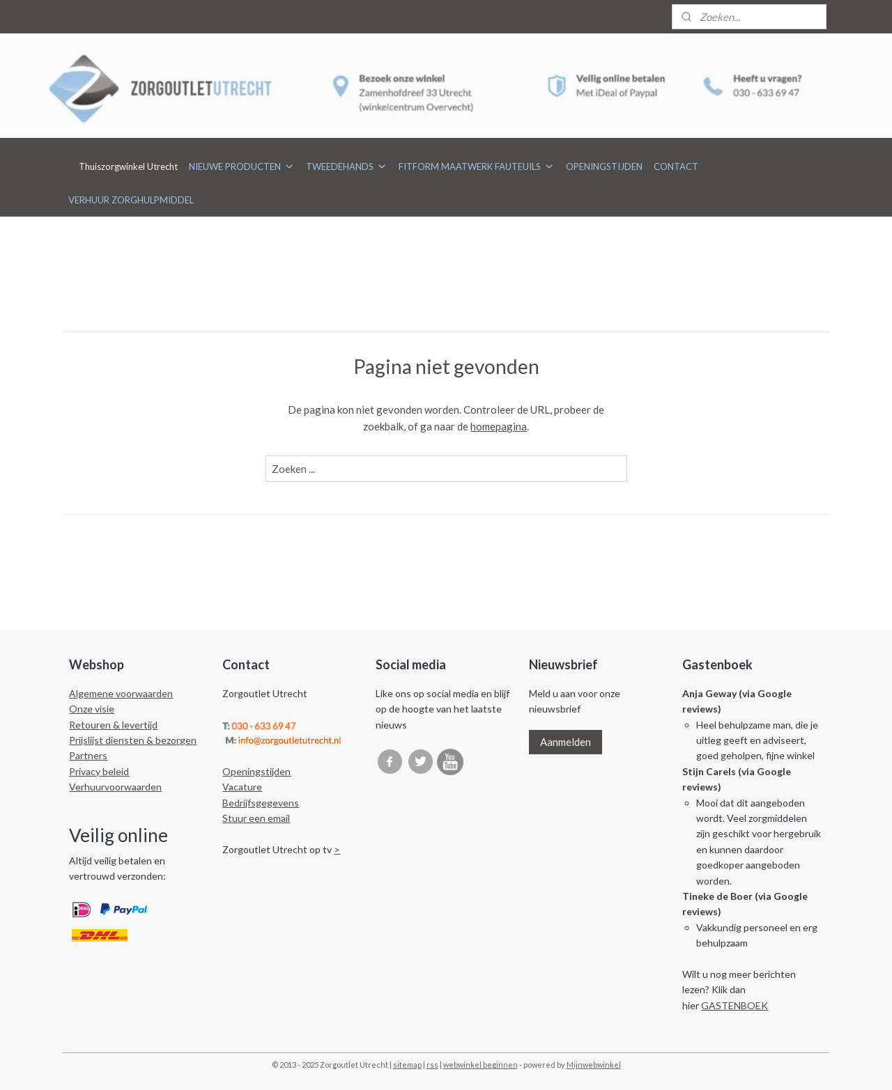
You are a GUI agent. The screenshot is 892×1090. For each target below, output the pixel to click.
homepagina (498, 426)
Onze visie (91, 709)
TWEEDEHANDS (346, 166)
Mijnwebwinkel (594, 1064)
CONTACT (676, 166)
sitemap (407, 1064)
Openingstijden (256, 771)
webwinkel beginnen (480, 1064)
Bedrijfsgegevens (260, 803)
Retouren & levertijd (113, 725)
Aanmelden (565, 741)
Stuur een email (256, 818)
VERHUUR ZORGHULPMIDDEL (131, 199)
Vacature (242, 787)
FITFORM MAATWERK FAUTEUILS (477, 166)
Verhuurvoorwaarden (115, 787)
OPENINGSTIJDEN (604, 166)
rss (432, 1064)
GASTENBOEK (734, 1005)
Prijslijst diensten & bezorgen (133, 740)
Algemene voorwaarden (121, 693)
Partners (88, 755)
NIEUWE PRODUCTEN (242, 166)
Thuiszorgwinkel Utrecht (128, 166)
